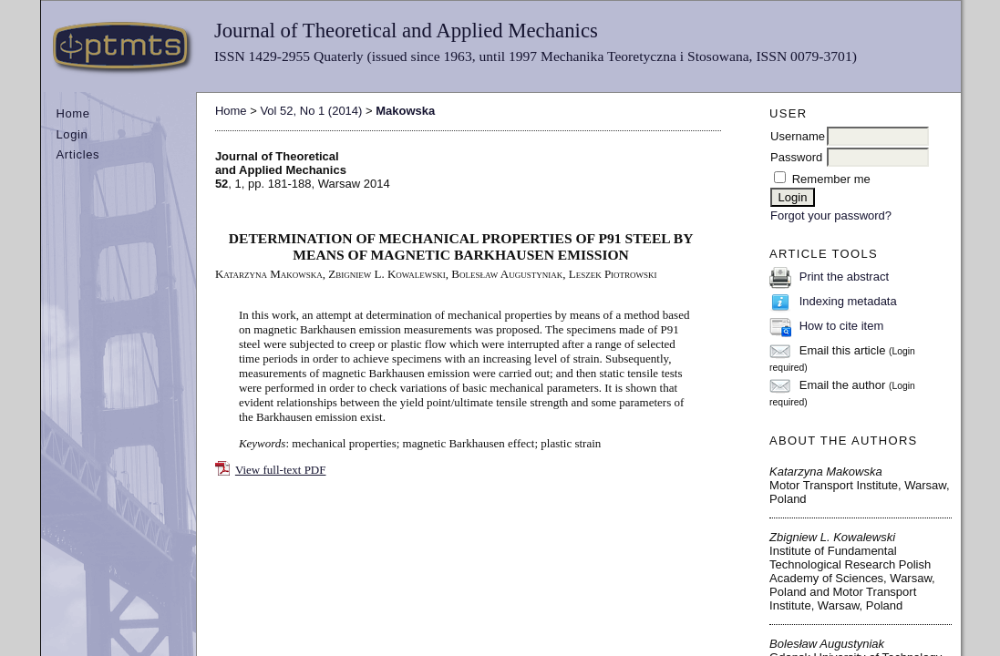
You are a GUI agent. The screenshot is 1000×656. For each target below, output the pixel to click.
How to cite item (841, 326)
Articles (77, 154)
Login (72, 134)
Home (72, 113)
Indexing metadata (848, 301)
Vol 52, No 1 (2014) (311, 111)
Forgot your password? (831, 215)
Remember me (831, 179)
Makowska (405, 111)
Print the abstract (844, 276)
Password (796, 157)
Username (797, 136)
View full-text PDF (280, 470)
